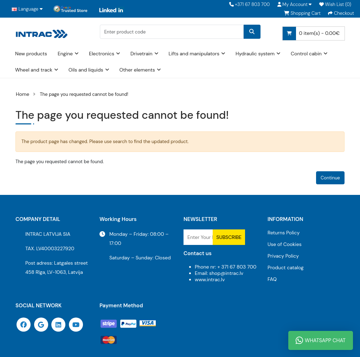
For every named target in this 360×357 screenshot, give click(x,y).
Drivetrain (141, 53)
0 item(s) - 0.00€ (311, 33)
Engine (65, 53)
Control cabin (306, 53)
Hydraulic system (255, 53)
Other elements (137, 70)
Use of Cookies (285, 244)
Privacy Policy (283, 256)
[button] (295, 4)
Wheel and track (33, 70)
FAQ (272, 279)
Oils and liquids (86, 70)
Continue (330, 178)
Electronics (101, 53)
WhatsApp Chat (321, 340)
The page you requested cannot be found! (84, 94)
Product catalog (286, 267)
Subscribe (229, 237)
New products (31, 53)
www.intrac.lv (210, 279)
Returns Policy (284, 232)
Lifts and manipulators (194, 53)
